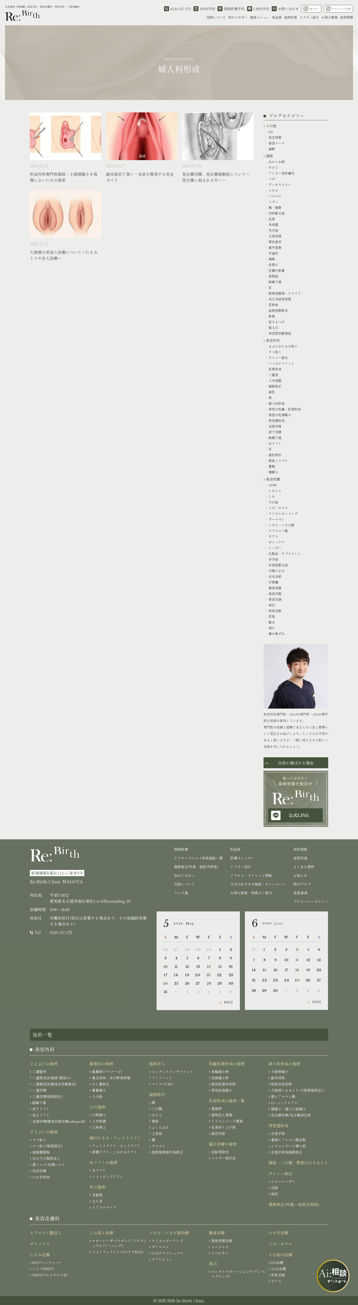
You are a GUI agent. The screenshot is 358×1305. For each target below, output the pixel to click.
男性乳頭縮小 (221, 1090)
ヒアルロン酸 (278, 530)
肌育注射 (274, 610)
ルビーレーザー (283, 1181)
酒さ (271, 628)
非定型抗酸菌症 (279, 333)
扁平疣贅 (274, 247)
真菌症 (273, 276)
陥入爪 (273, 327)
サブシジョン (162, 1259)
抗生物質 (274, 137)
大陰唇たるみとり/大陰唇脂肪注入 (298, 1090)
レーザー (274, 547)
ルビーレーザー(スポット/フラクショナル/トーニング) (119, 1243)
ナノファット (162, 1077)
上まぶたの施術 (44, 1064)
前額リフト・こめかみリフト (114, 1151)
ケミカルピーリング (283, 513)
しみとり (274, 490)
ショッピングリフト (107, 1176)
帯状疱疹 (274, 241)
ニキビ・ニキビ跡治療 (169, 1233)
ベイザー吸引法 (223, 1158)
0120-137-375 (61, 932)
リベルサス (220, 1253)
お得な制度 (329, 17)
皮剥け (273, 264)
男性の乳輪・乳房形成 (284, 409)
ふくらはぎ (160, 1127)
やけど (273, 167)
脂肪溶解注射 (221, 1240)
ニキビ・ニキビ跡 (281, 525)
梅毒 (271, 259)
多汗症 (273, 230)
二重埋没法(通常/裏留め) (51, 1077)
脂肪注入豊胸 (221, 1114)
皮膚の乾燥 (276, 270)
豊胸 (271, 466)
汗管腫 (273, 582)
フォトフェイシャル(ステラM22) (117, 1251)
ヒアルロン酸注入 (46, 1233)
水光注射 (274, 576)
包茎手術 (278, 1133)
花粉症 (273, 304)
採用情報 (346, 17)
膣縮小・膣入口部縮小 (288, 1108)
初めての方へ (238, 17)
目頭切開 (274, 426)
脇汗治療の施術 (223, 1144)
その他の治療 (280, 1255)
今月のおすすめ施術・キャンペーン (258, 884)
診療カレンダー (242, 857)
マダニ (273, 201)
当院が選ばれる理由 (296, 763)
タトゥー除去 (278, 357)
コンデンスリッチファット (172, 1071)
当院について (216, 17)
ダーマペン (276, 519)
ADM (272, 485)
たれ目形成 (41, 1176)
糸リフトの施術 (103, 1162)
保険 (269, 155)
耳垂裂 (97, 1194)
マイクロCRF (162, 1083)
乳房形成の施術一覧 (227, 1101)
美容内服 (274, 593)
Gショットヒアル (284, 1102)
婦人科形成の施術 (284, 1064)
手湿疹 (273, 253)
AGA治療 (278, 1268)
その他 (271, 125)
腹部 (155, 1121)
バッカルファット (281, 363)
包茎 (271, 219)
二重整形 (39, 1071)
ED (270, 131)
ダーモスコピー (279, 184)
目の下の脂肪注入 (46, 1158)
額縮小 (273, 472)
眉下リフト (41, 1108)
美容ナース (276, 143)
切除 (274, 1187)
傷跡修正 (274, 386)
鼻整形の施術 (101, 1064)
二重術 (273, 374)
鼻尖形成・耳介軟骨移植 (111, 1077)
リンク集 (181, 892)
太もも (157, 1114)
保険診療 (181, 849)
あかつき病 (276, 161)
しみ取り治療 (101, 1233)
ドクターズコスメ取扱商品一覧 (198, 857)
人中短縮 (274, 380)
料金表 (277, 17)
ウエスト (159, 1145)
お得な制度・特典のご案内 (251, 892)
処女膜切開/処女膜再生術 (291, 1115)
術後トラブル (278, 460)
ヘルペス (274, 196)
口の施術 (97, 1107)
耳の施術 (97, 1187)
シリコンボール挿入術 (288, 1145)
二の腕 (157, 1108)
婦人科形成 (276, 403)
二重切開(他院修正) (47, 1096)
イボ (271, 179)
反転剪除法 (220, 1151)
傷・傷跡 (274, 207)
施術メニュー (259, 17)
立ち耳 (97, 1201)
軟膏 (271, 316)
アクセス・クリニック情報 (251, 875)
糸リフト (274, 443)
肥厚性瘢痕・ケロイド (284, 293)
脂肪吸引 (274, 454)
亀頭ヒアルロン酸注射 (288, 1139)
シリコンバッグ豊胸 (227, 1121)
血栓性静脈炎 (278, 310)
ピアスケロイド (104, 1207)
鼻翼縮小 (99, 1090)
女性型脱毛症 (278, 565)
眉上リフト (41, 1115)
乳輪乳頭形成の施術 (227, 1064)
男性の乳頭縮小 (279, 414)
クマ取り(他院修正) (47, 1145)
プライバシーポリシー (310, 901)
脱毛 (271, 622)
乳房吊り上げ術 (223, 1127)
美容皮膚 (273, 479)
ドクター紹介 (309, 17)
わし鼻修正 (100, 1083)
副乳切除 (218, 1133)
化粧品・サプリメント (284, 553)
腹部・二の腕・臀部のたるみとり (298, 1163)
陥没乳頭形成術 (223, 1083)
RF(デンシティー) (46, 1262)
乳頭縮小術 (220, 1077)
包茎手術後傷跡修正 (286, 1152)
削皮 (274, 1193)
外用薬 (273, 224)
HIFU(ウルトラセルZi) (49, 1274)
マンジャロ (220, 1246)
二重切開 (39, 1090)
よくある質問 (303, 866)
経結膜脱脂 (41, 1152)
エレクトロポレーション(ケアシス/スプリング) (238, 1274)
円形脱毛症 (276, 213)
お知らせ (300, 875)
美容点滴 (274, 599)
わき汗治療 (278, 1233)
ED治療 (277, 1262)
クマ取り (274, 352)
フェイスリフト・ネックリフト (116, 1145)
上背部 (157, 1133)
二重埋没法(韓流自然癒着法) (54, 1083)
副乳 (271, 392)
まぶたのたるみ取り (283, 346)
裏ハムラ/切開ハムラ (48, 1164)
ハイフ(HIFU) (43, 1268)
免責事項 (300, 892)
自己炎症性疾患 (279, 299)
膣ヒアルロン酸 (283, 1096)
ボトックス (276, 542)
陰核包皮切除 (281, 1083)
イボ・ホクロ (278, 507)
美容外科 (273, 340)
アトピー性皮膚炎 (281, 173)
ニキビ (273, 190)
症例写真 (290, 17)
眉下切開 (274, 432)
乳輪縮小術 (220, 1071)
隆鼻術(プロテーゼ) (107, 1071)
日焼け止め (276, 570)
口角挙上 (99, 1127)
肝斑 (271, 616)
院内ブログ (302, 884)
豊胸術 (216, 1108)
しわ (271, 496)
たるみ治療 (40, 1255)
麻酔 (271, 148)
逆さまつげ (276, 321)
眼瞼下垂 (274, 281)
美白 (271, 605)
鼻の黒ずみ (276, 633)
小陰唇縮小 (279, 1071)
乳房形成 (274, 369)
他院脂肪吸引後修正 (167, 1152)
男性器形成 (276, 420)
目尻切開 (39, 1170)
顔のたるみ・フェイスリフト (115, 1138)
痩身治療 (274, 587)
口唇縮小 (99, 1114)
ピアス (273, 536)
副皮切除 (278, 1077)
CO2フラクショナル (167, 1253)
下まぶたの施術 (44, 1132)
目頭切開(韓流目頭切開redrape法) (59, 1121)
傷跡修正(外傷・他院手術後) (196, 866)
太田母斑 (274, 236)
